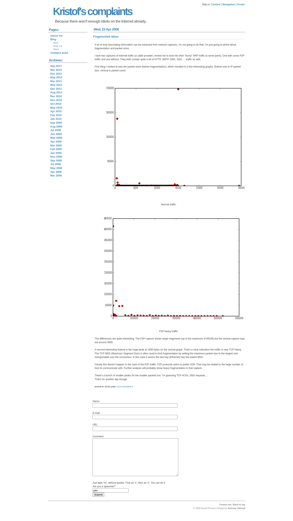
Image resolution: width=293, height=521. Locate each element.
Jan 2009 (55, 152)
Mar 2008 (56, 175)
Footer (241, 4)
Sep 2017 (56, 65)
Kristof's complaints (92, 11)
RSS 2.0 (57, 46)
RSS (55, 42)
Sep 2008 (56, 160)
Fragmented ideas (106, 36)
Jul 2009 (55, 130)
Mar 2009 (56, 145)
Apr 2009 (55, 141)
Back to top (239, 512)
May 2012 (56, 84)
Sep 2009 (56, 122)
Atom (56, 49)
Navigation (228, 4)
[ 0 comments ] (126, 386)
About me (56, 35)
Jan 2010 (55, 118)
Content (215, 4)
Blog (53, 39)
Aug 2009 (56, 126)
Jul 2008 (55, 164)
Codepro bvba (59, 52)
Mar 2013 (56, 81)
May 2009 (56, 137)
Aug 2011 (56, 92)
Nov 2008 (56, 156)
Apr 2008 (55, 171)
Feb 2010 (56, 115)
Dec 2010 (56, 96)
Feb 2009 (56, 149)
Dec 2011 (56, 88)
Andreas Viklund (236, 515)
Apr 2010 (55, 111)
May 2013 (56, 77)
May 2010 (56, 107)
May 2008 (56, 168)
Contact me (225, 512)
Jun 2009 (56, 134)
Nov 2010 (56, 100)
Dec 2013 (56, 73)
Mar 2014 (56, 69)
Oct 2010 (55, 103)
